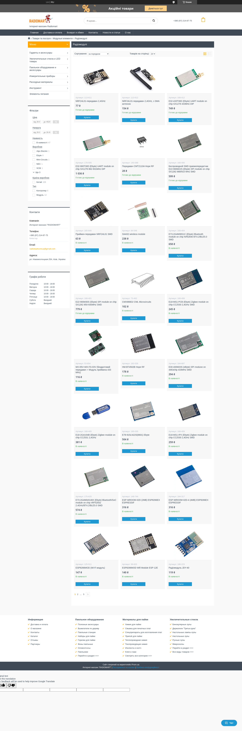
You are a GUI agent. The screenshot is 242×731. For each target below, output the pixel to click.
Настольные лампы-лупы (184, 632)
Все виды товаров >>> (183, 652)
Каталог (34, 636)
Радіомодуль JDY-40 (179, 568)
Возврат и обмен (75, 32)
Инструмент (35, 88)
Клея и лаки (130, 652)
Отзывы (34, 640)
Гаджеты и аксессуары (40, 52)
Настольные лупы (181, 636)
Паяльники (83, 652)
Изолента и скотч (133, 648)
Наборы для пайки (86, 636)
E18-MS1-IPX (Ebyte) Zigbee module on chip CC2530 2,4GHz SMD (188, 436)
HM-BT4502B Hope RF (133, 367)
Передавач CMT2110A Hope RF (138, 166)
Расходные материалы (40, 82)
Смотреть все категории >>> (138, 656)
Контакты (93, 32)
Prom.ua (135, 664)
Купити (87, 117)
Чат (229, 723)
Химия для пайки (133, 624)
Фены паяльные (85, 644)
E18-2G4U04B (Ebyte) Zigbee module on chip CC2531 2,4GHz (95, 436)
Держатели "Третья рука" (184, 628)
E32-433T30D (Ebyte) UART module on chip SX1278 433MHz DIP (188, 102)
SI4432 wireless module (133, 234)
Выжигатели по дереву (88, 628)
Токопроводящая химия (136, 644)
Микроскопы (178, 644)
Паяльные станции (87, 632)
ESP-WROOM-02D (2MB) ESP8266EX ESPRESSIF (141, 501)
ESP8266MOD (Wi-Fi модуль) (90, 568)
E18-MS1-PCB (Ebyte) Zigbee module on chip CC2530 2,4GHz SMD (188, 303)
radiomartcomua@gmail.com (42, 249)
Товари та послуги (41, 38)
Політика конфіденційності (147, 667)
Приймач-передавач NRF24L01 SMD (94, 234)
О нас (128, 32)
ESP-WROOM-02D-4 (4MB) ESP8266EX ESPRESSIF (188, 501)
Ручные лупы (179, 640)
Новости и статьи (111, 32)
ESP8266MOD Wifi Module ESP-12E (140, 568)
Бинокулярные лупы (182, 624)
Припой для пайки (133, 636)
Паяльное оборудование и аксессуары (42, 68)
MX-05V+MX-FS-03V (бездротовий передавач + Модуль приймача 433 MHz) (93, 370)
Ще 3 (38, 172)
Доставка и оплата (52, 32)
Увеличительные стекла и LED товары (44, 60)
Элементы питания (39, 94)
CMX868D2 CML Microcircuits (136, 302)
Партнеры (35, 644)
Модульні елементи (63, 38)
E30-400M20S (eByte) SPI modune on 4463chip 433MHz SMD (187, 368)
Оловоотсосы (84, 648)
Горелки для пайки (86, 640)
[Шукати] (153, 21)
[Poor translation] (11, 685)
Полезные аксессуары (88, 624)
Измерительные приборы (42, 76)
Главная (34, 32)
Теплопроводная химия (136, 640)
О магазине (36, 628)
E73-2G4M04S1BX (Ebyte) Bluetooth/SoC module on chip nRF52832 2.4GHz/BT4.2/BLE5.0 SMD (96, 503)
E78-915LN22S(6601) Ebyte (135, 435)
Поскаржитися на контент (124, 667)
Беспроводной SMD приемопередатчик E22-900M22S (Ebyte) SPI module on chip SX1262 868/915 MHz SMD (189, 169)
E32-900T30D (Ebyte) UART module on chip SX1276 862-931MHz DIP (95, 167)
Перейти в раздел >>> (88, 656)
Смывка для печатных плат (138, 628)
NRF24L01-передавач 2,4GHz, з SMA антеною (140, 102)
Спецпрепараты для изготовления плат (143, 632)
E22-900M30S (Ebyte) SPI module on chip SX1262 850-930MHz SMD (96, 303)
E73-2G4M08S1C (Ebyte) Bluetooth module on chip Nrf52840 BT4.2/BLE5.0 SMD (188, 237)
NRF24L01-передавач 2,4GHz (90, 101)
